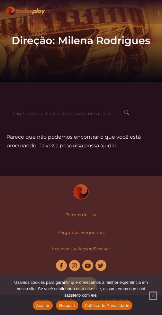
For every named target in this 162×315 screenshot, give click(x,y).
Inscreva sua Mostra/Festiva (80, 248)
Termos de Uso (81, 214)
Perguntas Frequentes (81, 232)
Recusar (67, 305)
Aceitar (43, 305)
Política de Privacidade (107, 305)
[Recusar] (153, 296)
